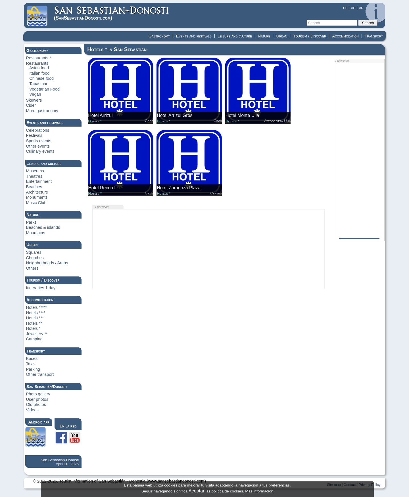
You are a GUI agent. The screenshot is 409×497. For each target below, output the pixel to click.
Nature (264, 36)
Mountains (35, 232)
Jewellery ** (37, 334)
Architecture (37, 192)
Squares (33, 252)
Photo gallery (38, 394)
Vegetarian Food (44, 89)
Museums (35, 171)
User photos (37, 399)
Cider (31, 105)
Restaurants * (38, 58)
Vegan (35, 94)
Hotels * (33, 328)
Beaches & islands (43, 227)
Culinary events (40, 151)
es (345, 7)
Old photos (36, 404)
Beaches (34, 186)
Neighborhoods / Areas (47, 263)
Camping (34, 339)
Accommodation (345, 36)
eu (361, 7)
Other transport (40, 374)
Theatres (34, 176)
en (353, 7)
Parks (31, 222)
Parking (33, 369)
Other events (38, 146)
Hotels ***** (36, 307)
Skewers (34, 100)
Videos (32, 410)
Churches (35, 257)
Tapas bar (38, 83)
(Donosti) (112, 13)
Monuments (37, 197)
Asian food (39, 68)
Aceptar (196, 490)
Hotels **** (35, 313)
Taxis (31, 364)
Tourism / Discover (309, 36)
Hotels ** (34, 323)
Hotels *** (35, 318)
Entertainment (39, 181)
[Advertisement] (208, 249)
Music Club (36, 202)
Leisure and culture (235, 36)
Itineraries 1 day (41, 288)
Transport (374, 36)
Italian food (39, 73)
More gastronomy (42, 110)
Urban (281, 36)
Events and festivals (193, 36)
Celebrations (37, 130)
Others (32, 268)
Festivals (34, 135)
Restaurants (37, 63)
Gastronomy (159, 36)
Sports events (38, 141)
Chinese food (41, 78)
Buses (31, 358)
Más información (259, 491)
